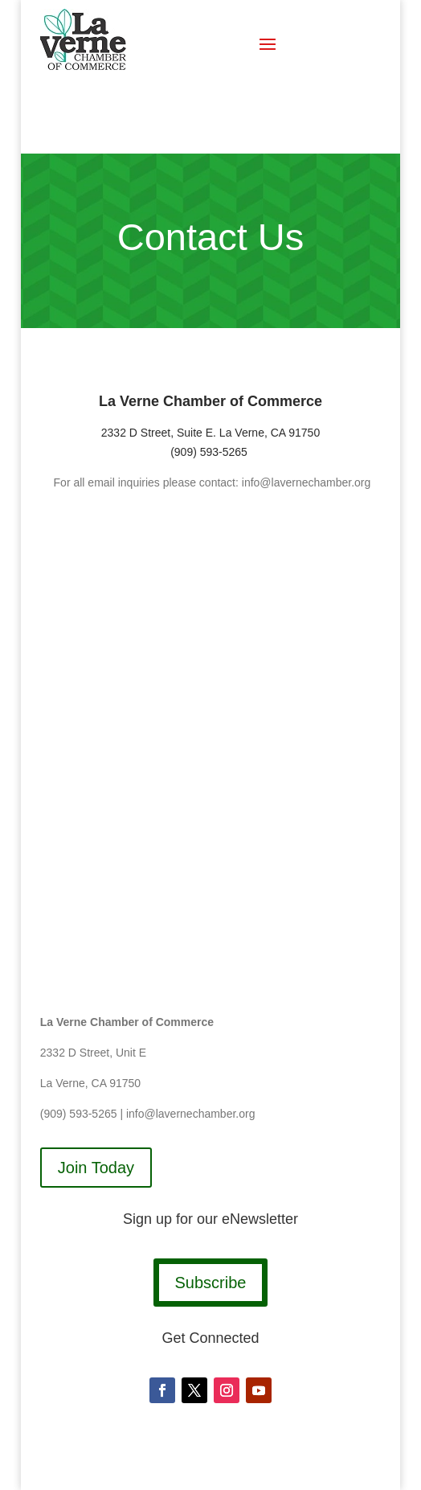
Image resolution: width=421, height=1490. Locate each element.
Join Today (96, 1167)
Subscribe (211, 1282)
